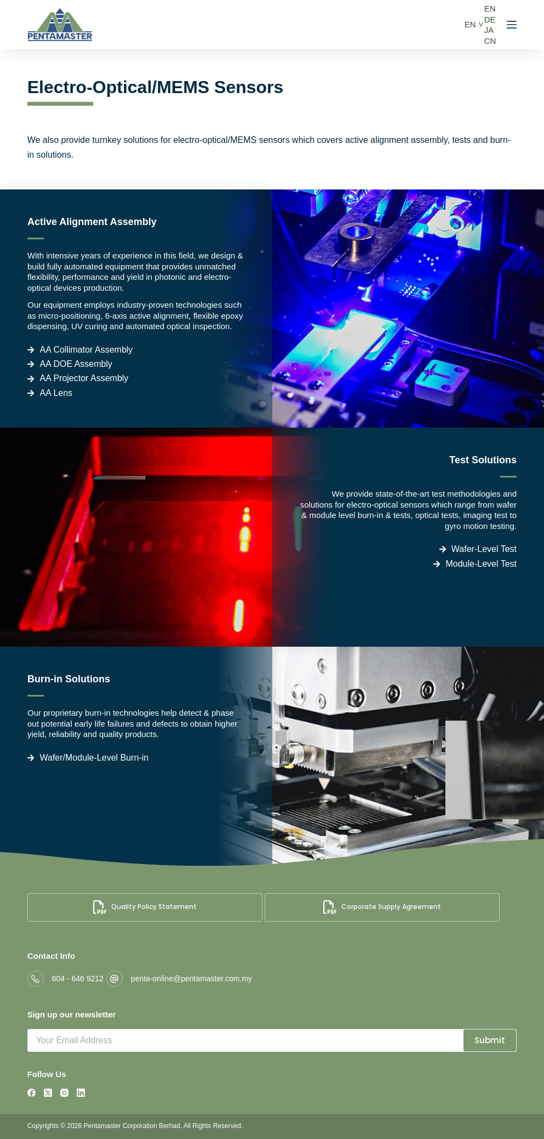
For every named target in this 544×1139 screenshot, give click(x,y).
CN (490, 40)
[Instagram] (64, 1093)
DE (490, 19)
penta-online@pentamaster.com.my (191, 978)
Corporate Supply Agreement (382, 907)
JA (489, 29)
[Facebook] (31, 1093)
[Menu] (512, 25)
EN (470, 24)
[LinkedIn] (81, 1093)
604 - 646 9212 (78, 978)
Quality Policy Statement (145, 907)
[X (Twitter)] (48, 1093)
